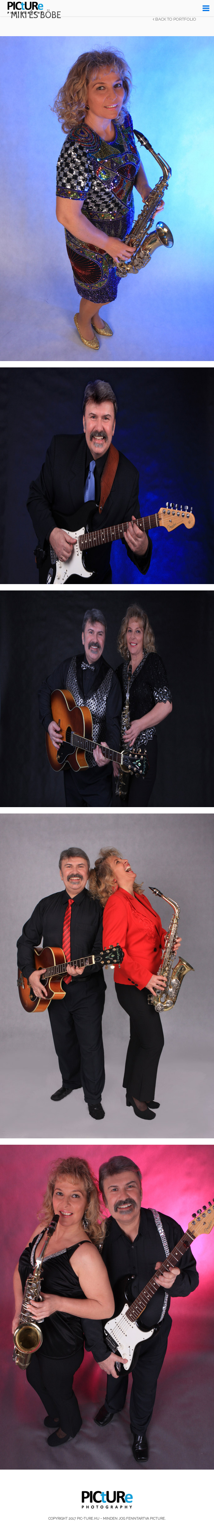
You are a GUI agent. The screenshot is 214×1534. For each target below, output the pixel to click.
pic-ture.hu (88, 1519)
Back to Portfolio (174, 19)
